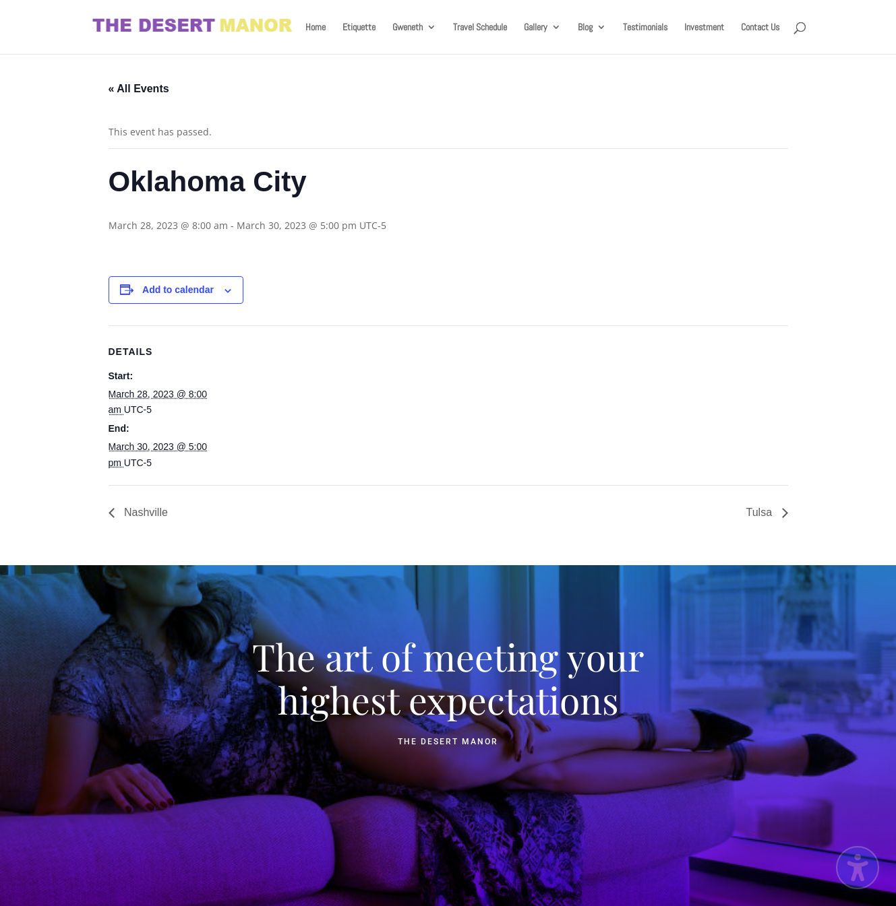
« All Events (139, 88)
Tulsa (760, 512)
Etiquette (359, 27)
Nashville (144, 512)
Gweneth (407, 27)
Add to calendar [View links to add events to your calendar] (178, 289)
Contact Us (760, 27)
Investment (704, 27)
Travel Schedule (480, 27)
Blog (585, 27)
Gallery (535, 27)
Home (315, 27)
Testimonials (645, 27)
